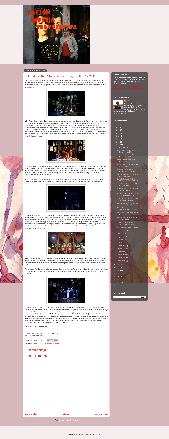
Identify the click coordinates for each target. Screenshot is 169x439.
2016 (118, 270)
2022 (118, 136)
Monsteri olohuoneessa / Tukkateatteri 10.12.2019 (126, 170)
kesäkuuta (121, 246)
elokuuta (121, 240)
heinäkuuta (122, 243)
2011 (118, 285)
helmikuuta (121, 258)
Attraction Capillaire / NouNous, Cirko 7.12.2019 (127, 175)
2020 (118, 142)
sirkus (57, 344)
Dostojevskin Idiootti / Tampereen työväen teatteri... (128, 218)
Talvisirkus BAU (51, 83)
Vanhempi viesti (101, 414)
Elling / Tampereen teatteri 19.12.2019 (126, 161)
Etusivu (66, 414)
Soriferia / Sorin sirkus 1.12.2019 (128, 227)
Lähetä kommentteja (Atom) (68, 420)
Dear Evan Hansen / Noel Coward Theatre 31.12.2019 (128, 151)
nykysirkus (50, 344)
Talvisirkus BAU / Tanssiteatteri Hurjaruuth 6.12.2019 (127, 199)
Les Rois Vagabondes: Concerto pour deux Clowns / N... (128, 194)
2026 (118, 124)
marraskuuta (122, 231)
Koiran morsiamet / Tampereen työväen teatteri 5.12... (127, 204)
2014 (118, 276)
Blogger (97, 434)
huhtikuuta (121, 252)
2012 (118, 282)
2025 (118, 127)
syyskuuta (121, 237)
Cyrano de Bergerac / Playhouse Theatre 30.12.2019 (128, 156)
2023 (118, 133)
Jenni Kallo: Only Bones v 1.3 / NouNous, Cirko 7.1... (127, 185)
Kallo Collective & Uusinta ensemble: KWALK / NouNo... (128, 180)
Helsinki (35, 344)
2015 (118, 273)
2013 (118, 279)
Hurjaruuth (42, 344)
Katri (128, 101)
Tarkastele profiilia (119, 113)
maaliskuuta (122, 255)
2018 (118, 264)
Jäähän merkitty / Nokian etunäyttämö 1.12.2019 (126, 223)
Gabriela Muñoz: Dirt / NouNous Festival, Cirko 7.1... (128, 189)
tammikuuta (122, 261)
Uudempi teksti (31, 414)
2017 (118, 267)
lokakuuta (121, 234)
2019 (118, 145)
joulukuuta (121, 147)
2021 (118, 139)
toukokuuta (122, 249)
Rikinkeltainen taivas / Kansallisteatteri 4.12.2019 (127, 209)
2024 (118, 130)
